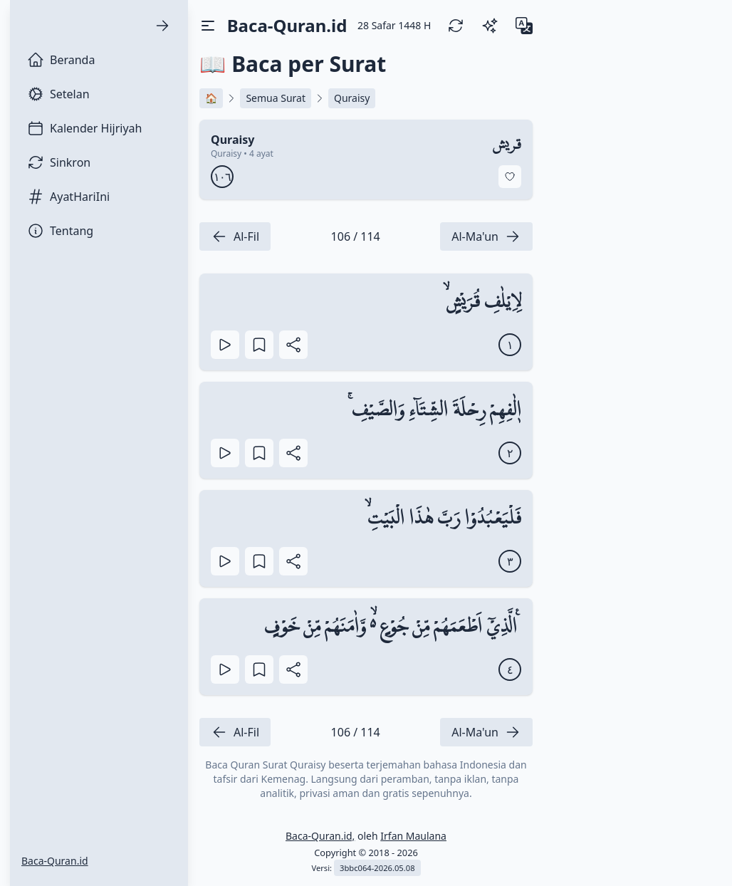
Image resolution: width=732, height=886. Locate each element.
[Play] (225, 344)
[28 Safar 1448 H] (394, 26)
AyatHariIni (68, 196)
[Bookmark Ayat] (259, 344)
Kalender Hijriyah (84, 128)
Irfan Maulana (413, 836)
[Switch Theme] (490, 25)
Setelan (58, 94)
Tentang (60, 230)
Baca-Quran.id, (320, 836)
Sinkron (58, 162)
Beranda (61, 59)
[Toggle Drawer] (208, 25)
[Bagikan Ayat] (293, 344)
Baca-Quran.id (54, 860)
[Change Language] (524, 25)
